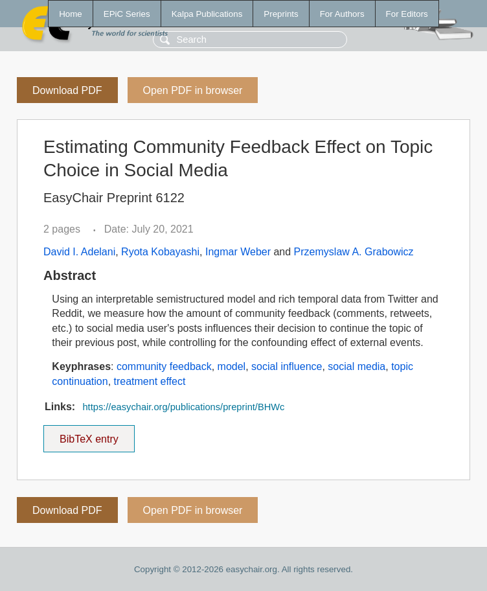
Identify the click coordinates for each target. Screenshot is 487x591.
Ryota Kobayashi (160, 251)
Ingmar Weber (238, 251)
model (232, 366)
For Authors (342, 14)
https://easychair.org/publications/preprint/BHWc (183, 407)
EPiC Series (127, 14)
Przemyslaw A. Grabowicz (354, 251)
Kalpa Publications (207, 14)
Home (70, 14)
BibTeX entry (88, 435)
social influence (286, 366)
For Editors (407, 14)
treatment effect (150, 381)
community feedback (164, 366)
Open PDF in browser (193, 90)
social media (356, 366)
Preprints (281, 14)
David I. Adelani (79, 251)
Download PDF (67, 90)
